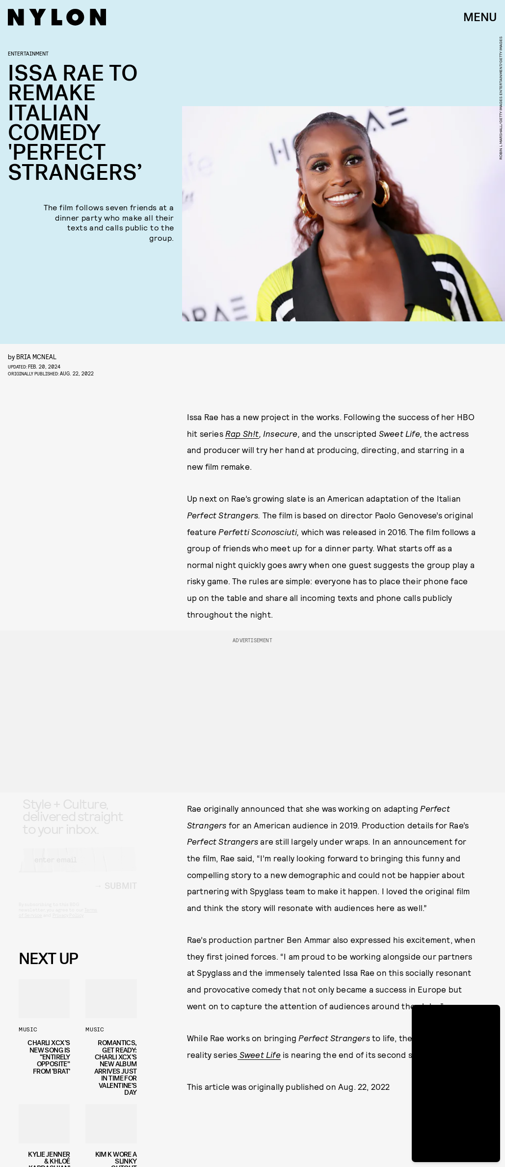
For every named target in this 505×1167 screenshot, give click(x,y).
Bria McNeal (36, 356)
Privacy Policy (68, 924)
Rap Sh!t (242, 433)
